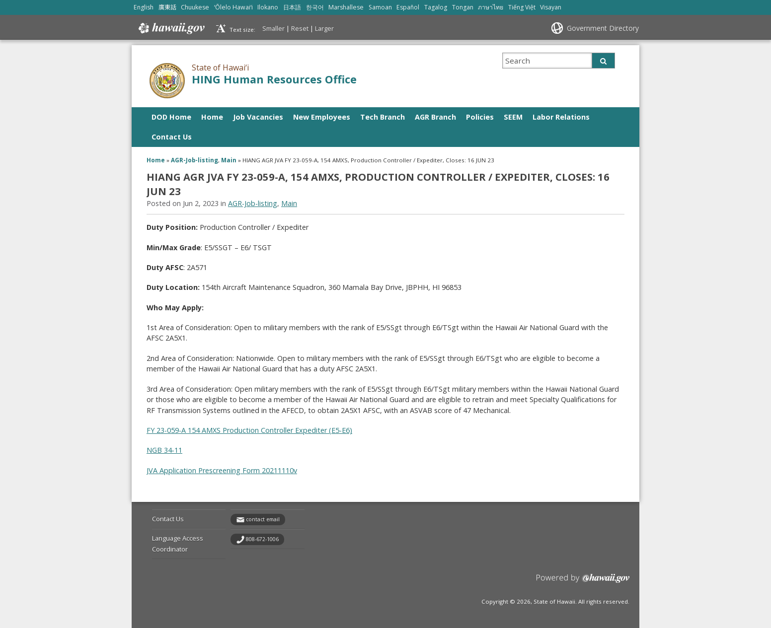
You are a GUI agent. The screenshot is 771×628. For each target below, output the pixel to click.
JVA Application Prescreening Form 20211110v (222, 470)
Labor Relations (561, 117)
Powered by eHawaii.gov (583, 582)
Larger (324, 28)
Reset (299, 28)
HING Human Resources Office (274, 79)
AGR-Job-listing (194, 160)
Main (228, 160)
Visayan (550, 7)
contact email (263, 519)
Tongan (462, 7)
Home (212, 117)
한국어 (315, 7)
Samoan (380, 7)
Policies (480, 117)
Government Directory (603, 28)
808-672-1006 (262, 539)
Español (407, 7)
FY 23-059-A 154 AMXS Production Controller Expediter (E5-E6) (249, 430)
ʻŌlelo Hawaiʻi (233, 7)
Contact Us (172, 136)
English (144, 7)
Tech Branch (382, 117)
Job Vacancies (258, 117)
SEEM (513, 117)
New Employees (321, 117)
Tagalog (435, 7)
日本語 (292, 7)
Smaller (273, 28)
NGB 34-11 (164, 450)
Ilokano (267, 7)
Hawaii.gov (171, 28)
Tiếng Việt (522, 7)
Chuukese (195, 7)
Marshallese (346, 7)
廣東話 (167, 7)
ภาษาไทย (490, 7)
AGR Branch (435, 117)
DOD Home (171, 117)
